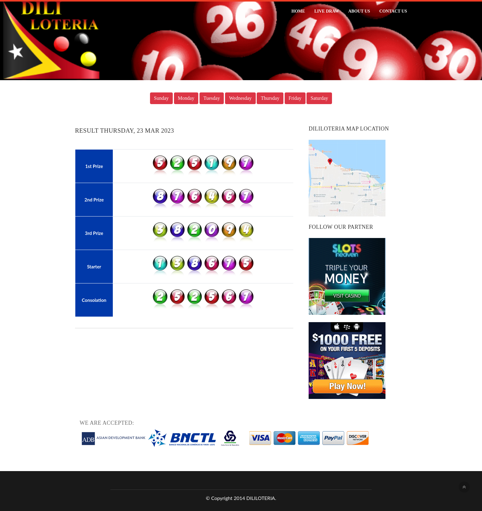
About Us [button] (359, 11)
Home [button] (298, 11)
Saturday (319, 98)
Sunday (161, 98)
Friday (295, 98)
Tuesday (211, 98)
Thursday (270, 98)
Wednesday (240, 98)
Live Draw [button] (326, 11)
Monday (186, 98)
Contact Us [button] (393, 11)
